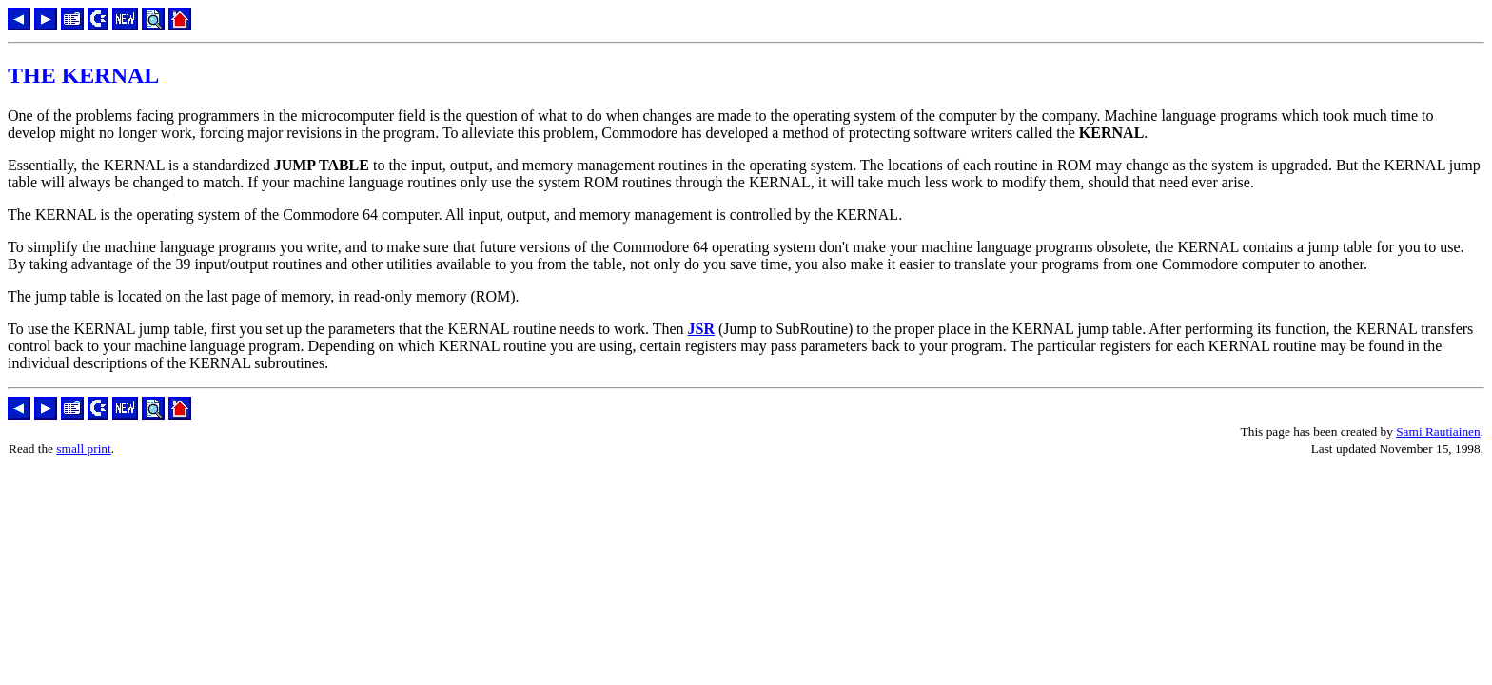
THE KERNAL (83, 75)
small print (83, 448)
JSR (701, 329)
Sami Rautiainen (1438, 431)
